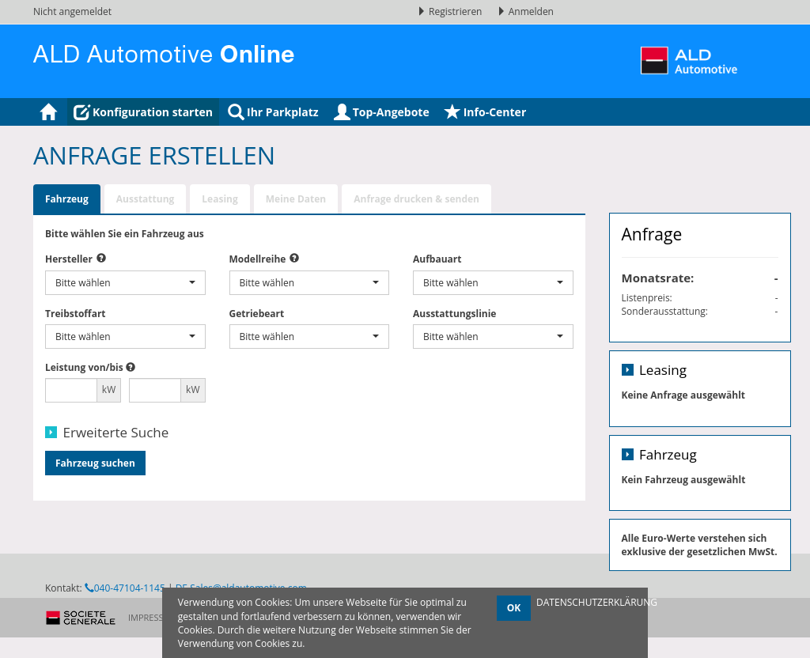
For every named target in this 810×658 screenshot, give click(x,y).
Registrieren (451, 11)
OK (514, 608)
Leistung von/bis (84, 367)
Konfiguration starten (143, 112)
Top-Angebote (382, 112)
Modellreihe (257, 259)
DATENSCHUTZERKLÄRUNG (596, 602)
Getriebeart (257, 313)
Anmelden (525, 11)
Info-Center (486, 112)
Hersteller (69, 259)
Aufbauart (437, 259)
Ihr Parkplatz (273, 112)
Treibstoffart (75, 313)
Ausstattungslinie (454, 313)
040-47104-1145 (125, 626)
